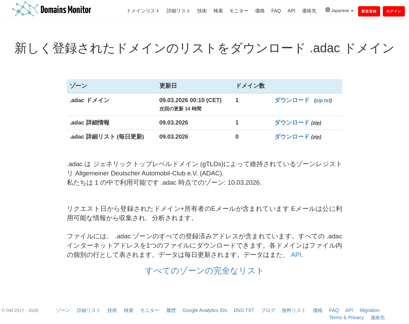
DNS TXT (244, 310)
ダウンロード (292, 100)
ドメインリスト (143, 10)
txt (327, 100)
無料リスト (294, 310)
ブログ (268, 310)
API (291, 10)
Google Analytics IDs (204, 310)
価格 (260, 10)
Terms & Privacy (346, 317)
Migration (370, 310)
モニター (239, 10)
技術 (202, 10)
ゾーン (63, 310)
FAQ (276, 10)
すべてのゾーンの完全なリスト (204, 270)
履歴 (171, 310)
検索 (218, 10)
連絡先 (309, 10)
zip (319, 100)
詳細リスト (179, 10)
